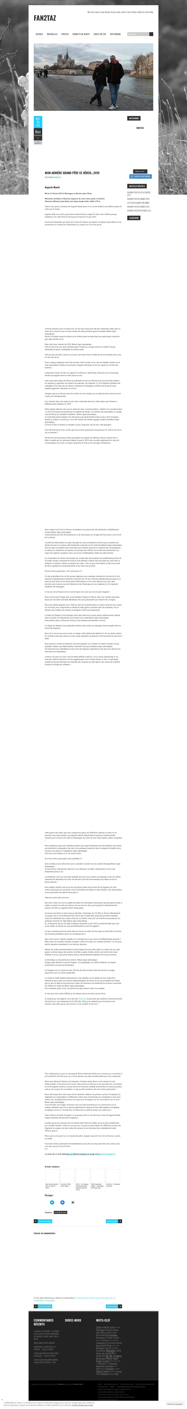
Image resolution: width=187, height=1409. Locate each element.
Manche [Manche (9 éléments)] (102, 1363)
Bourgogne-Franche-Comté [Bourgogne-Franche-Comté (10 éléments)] (107, 1337)
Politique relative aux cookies (82, 1405)
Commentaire (38, 136)
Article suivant (112, 1221)
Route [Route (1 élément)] (100, 1340)
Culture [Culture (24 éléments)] (106, 1371)
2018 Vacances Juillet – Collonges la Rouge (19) (97, 1186)
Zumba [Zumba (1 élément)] (97, 1363)
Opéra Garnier (49, 1342)
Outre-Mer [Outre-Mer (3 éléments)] (113, 1361)
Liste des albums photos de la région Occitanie (111, 1392)
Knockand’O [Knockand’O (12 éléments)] (101, 1345)
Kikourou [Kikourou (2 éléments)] (114, 1345)
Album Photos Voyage (127, 1384)
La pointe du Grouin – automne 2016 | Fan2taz (46, 1332)
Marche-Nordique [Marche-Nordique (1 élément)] (116, 1369)
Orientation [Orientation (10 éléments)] (110, 1342)
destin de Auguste (107, 1154)
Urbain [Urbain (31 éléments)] (109, 1369)
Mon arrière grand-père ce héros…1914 (51, 1186)
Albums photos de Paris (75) (139, 210)
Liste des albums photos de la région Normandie (131, 1387)
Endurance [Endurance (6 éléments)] (105, 1340)
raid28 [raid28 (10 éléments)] (118, 1350)
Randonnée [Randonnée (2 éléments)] (103, 1369)
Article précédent (45, 1221)
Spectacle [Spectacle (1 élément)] (107, 1363)
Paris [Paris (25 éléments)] (109, 1345)
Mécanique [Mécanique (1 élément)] (118, 1361)
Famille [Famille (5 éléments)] (98, 1374)
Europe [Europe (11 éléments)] (119, 1371)
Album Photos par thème (111, 1384)
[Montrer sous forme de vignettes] (83, 1155)
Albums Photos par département (145, 1384)
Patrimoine (63, 1212)
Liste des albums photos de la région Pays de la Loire (113, 1394)
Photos (65, 34)
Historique (115, 34)
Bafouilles (52, 34)
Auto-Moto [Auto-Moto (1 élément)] (116, 1366)
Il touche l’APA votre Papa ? (66, 1185)
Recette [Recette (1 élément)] (111, 1340)
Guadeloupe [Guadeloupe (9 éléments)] (101, 1350)
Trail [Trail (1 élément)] (115, 1327)
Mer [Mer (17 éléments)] (117, 1374)
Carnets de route (81, 34)
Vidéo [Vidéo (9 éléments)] (98, 1368)
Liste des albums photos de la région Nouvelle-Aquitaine (114, 1389)
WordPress (61, 1384)
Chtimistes (82, 999)
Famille (56, 1212)
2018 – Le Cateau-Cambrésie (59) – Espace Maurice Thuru (82, 1187)
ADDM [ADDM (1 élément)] (118, 1345)
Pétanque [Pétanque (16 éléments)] (100, 1330)
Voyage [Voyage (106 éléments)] (110, 1350)
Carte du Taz (100, 34)
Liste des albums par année (138, 202)
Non (38, 131)
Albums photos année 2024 (138, 198)
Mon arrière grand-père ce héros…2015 (72, 172)
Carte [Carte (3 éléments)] (118, 1327)
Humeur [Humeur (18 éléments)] (104, 1374)
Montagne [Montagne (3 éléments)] (112, 1374)
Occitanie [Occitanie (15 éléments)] (109, 1366)
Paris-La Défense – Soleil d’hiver (44, 1348)
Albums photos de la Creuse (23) (139, 193)
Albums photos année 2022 (138, 206)
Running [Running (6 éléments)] (119, 1342)
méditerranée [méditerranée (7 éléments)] (111, 1332)
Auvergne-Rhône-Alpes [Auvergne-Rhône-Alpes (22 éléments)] (107, 1358)
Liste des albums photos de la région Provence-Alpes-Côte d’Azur (116, 1397)
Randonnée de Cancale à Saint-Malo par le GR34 (46, 1336)
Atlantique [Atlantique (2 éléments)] (115, 1340)
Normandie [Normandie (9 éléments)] (100, 1335)
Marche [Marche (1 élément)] (97, 1340)
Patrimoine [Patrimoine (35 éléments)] (111, 1335)
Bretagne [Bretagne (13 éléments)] (100, 1348)
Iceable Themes (78, 1384)
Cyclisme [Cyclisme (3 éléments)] (113, 1371)
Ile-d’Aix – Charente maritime (113, 1185)
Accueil (39, 34)
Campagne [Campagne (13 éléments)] (100, 1343)
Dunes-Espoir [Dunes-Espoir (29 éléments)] (102, 1361)
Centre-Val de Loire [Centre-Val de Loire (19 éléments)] (105, 1327)
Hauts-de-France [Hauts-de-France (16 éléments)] (103, 1353)
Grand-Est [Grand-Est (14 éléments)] (100, 1355)
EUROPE (112, 1387)
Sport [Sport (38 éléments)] (99, 1371)
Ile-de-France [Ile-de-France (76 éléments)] (113, 1355)
